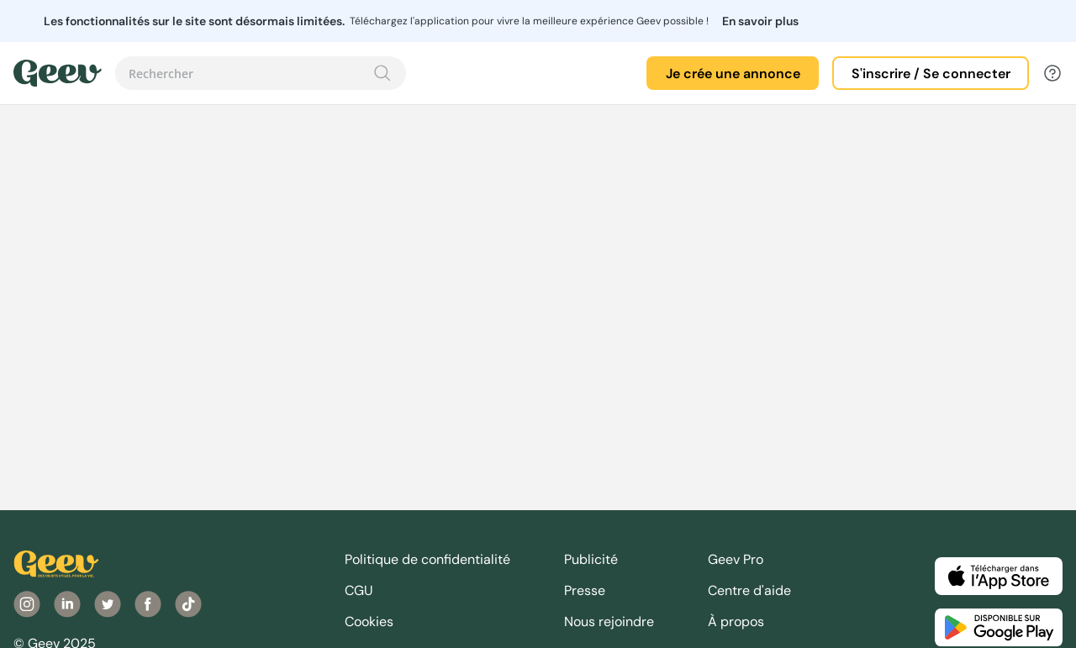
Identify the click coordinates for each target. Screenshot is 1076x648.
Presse (584, 590)
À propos (736, 621)
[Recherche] (382, 73)
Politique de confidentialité (427, 559)
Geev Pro (735, 559)
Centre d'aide (749, 590)
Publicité (591, 559)
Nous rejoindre (609, 621)
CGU (359, 590)
